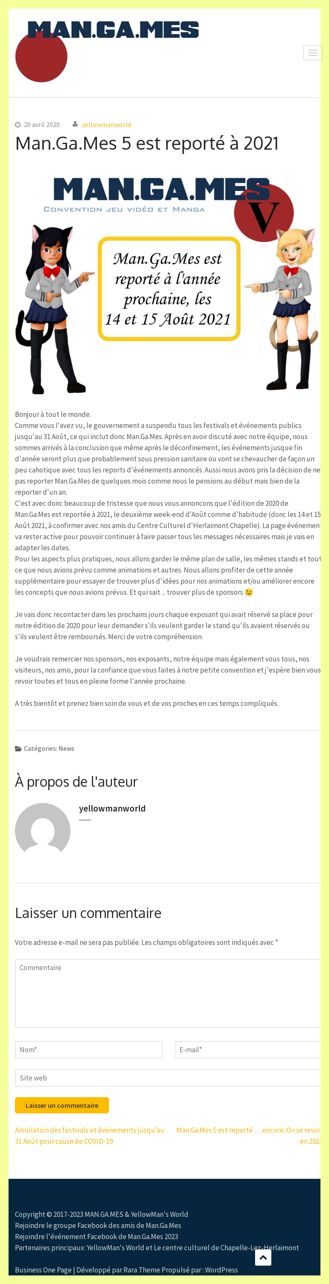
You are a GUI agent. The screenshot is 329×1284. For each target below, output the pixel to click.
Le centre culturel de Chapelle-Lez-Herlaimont (226, 1247)
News (66, 748)
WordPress (221, 1270)
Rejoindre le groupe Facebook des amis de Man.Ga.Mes (98, 1225)
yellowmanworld (106, 124)
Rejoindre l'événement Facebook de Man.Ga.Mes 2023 (96, 1236)
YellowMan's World (159, 1214)
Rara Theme (141, 1270)
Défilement (263, 1257)
